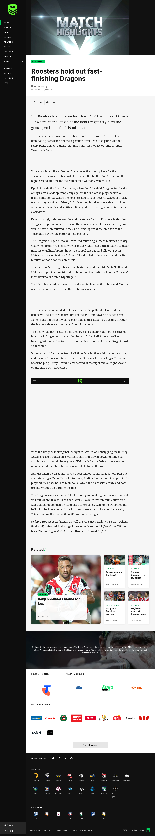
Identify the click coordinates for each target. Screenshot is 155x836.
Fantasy (8, 52)
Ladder (8, 37)
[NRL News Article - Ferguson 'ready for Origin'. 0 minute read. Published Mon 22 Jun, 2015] (114, 571)
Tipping (8, 56)
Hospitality (9, 78)
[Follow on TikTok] (53, 758)
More (13, 61)
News (7, 22)
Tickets (7, 73)
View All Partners (90, 745)
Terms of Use (35, 830)
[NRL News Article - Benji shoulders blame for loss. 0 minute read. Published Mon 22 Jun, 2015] (66, 589)
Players (8, 42)
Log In (8, 830)
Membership (9, 68)
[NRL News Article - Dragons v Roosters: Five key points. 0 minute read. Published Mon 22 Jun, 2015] (138, 571)
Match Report (38, 62)
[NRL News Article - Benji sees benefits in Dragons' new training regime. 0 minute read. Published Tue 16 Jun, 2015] (138, 607)
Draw (7, 32)
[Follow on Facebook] (59, 758)
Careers (58, 830)
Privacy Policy (47, 830)
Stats (7, 47)
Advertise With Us (86, 830)
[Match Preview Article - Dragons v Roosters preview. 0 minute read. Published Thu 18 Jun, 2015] (114, 607)
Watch (7, 27)
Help (65, 830)
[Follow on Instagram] (71, 758)
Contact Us (73, 830)
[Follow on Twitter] (65, 758)
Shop (6, 82)
